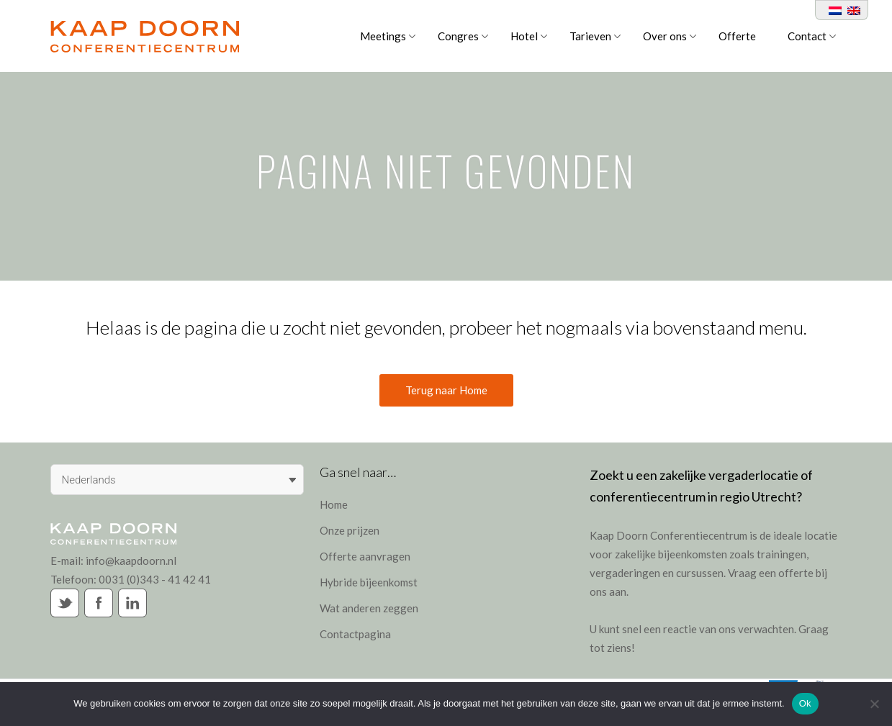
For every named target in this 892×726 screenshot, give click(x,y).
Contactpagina (355, 633)
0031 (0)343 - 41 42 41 (155, 579)
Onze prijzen (349, 530)
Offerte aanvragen (365, 556)
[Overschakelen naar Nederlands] (832, 10)
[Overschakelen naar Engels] (851, 10)
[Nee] (874, 703)
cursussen (700, 572)
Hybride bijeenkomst (369, 582)
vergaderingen (625, 572)
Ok (805, 703)
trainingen (781, 554)
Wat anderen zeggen (369, 608)
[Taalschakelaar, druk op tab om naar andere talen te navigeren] (177, 479)
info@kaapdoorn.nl (131, 560)
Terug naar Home (446, 390)
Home (334, 504)
